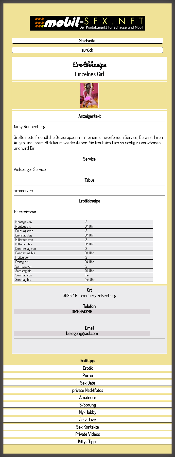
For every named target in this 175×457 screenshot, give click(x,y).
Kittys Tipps (87, 441)
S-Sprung (87, 404)
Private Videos (87, 434)
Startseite (87, 40)
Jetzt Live (87, 419)
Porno (87, 375)
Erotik (88, 368)
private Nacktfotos (87, 390)
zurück (87, 50)
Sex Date (87, 383)
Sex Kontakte (87, 427)
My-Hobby (87, 412)
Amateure (87, 397)
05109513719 (82, 311)
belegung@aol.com (82, 333)
